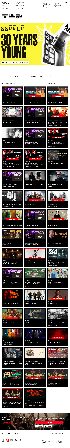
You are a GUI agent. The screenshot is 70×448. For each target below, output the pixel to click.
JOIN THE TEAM (20, 2)
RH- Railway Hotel (16, 440)
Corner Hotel (12, 16)
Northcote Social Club (7, 440)
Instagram (48, 426)
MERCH (18, 3)
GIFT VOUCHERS (59, 441)
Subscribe (49, 422)
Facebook (39, 426)
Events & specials (7, 6)
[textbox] (57, 83)
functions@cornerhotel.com (47, 7)
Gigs (3, 5)
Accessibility (20, 5)
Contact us (19, 8)
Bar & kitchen (6, 3)
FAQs (17, 6)
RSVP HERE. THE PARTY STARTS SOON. (15, 62)
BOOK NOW (5, 2)
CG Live (20, 440)
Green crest (11, 440)
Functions (5, 8)
